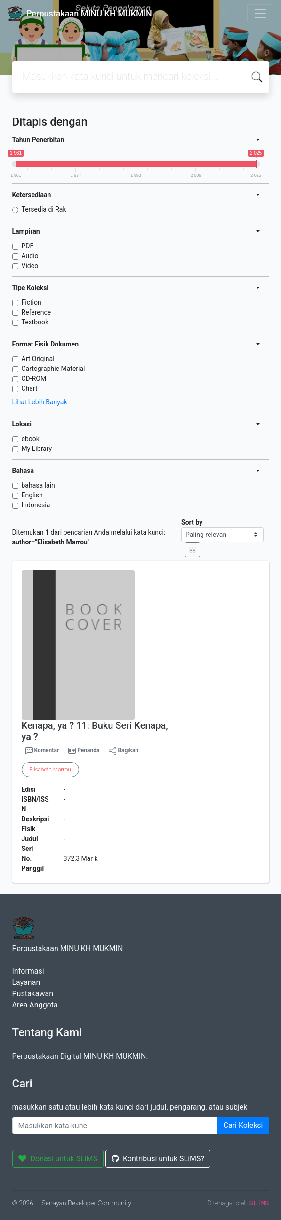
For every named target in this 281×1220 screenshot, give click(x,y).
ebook (31, 438)
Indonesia (36, 505)
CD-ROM (34, 378)
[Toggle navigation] (260, 13)
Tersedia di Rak (44, 209)
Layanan (26, 982)
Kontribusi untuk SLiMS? (158, 1158)
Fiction (31, 302)
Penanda (88, 750)
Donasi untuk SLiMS (58, 1158)
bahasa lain (38, 485)
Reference (36, 312)
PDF (28, 246)
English (32, 495)
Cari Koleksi (243, 1125)
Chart (30, 388)
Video (30, 265)
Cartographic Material (53, 368)
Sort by (191, 522)
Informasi (28, 971)
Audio (30, 256)
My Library (37, 448)
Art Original (38, 358)
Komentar (42, 751)
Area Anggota (35, 1004)
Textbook (35, 322)
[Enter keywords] (115, 1125)
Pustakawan (32, 993)
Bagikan (123, 751)
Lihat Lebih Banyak (39, 402)
